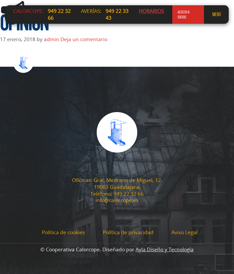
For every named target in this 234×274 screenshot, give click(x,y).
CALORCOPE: (28, 11)
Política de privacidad (128, 232)
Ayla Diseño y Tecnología (165, 249)
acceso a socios (184, 14)
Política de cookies (63, 232)
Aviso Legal (184, 232)
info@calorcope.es (117, 200)
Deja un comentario (83, 39)
